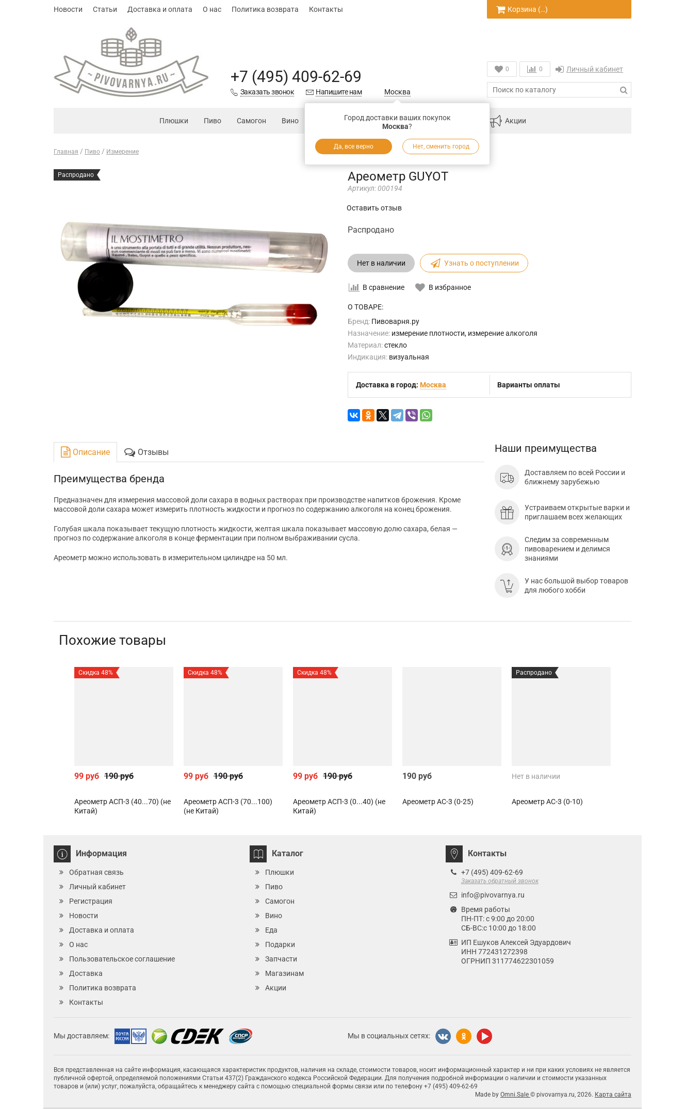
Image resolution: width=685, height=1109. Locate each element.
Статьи (105, 9)
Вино (290, 121)
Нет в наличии (381, 263)
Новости (68, 9)
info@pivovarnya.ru (493, 895)
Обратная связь (96, 872)
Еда (271, 930)
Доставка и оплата (159, 9)
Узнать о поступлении (474, 263)
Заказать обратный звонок (500, 881)
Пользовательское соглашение (122, 959)
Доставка (86, 973)
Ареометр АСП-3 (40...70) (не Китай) (122, 806)
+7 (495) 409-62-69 (296, 77)
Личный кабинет (589, 69)
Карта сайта (613, 1094)
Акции (507, 121)
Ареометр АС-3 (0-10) (547, 801)
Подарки (280, 944)
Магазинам (284, 973)
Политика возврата (265, 9)
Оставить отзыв (374, 208)
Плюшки (173, 121)
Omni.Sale (515, 1094)
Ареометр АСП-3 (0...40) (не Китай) (339, 806)
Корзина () (522, 9)
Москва (397, 92)
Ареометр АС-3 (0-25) (438, 801)
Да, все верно (353, 146)
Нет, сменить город (441, 146)
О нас (212, 9)
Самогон (251, 121)
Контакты (326, 9)
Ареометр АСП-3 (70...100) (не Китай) (228, 806)
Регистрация (90, 901)
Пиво (212, 121)
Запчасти (281, 959)
